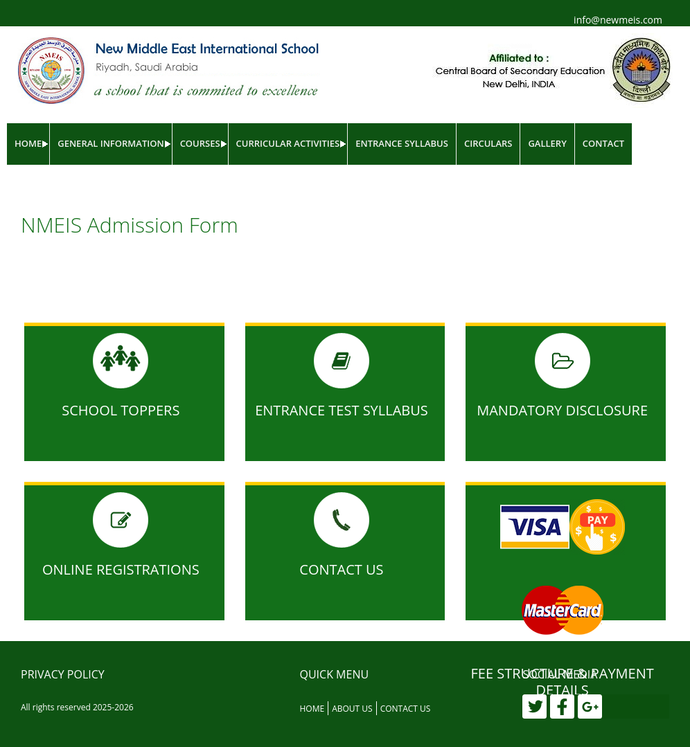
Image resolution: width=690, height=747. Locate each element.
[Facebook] (562, 706)
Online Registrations (121, 569)
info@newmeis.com (618, 19)
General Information (110, 143)
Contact (603, 143)
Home (28, 143)
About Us (352, 708)
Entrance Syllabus (401, 143)
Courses (200, 143)
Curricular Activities (288, 143)
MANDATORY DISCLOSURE (562, 410)
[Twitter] (534, 706)
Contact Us (341, 569)
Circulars (488, 143)
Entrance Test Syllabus (341, 410)
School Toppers (120, 410)
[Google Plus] (590, 706)
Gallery (547, 143)
